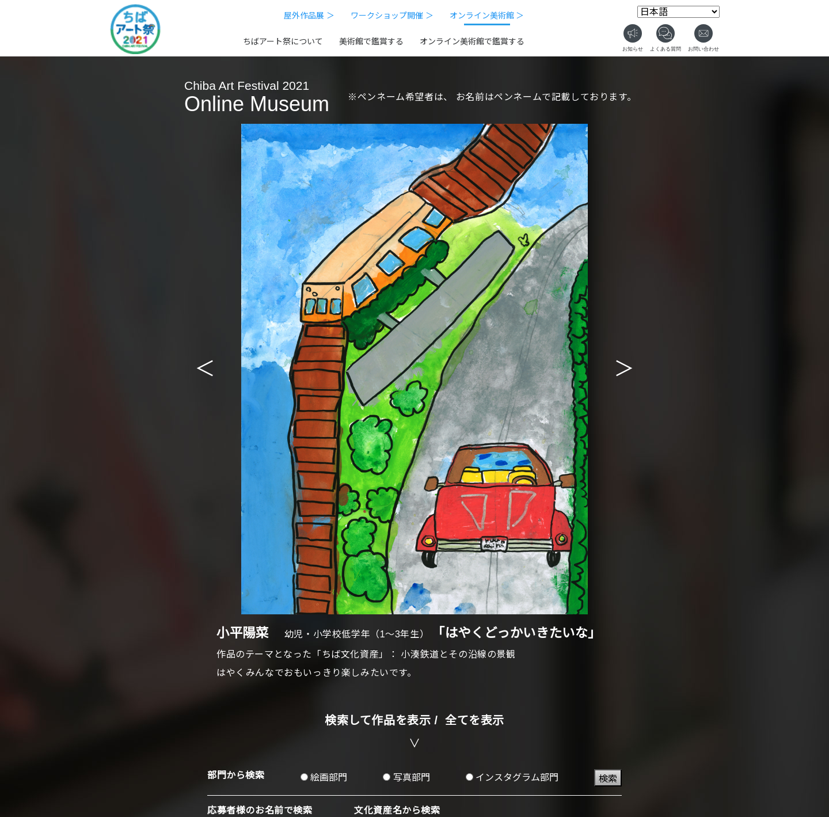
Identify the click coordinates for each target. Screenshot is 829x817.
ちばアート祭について (283, 41)
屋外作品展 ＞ (309, 15)
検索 (608, 779)
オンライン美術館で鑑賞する (472, 41)
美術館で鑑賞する (371, 41)
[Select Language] (678, 12)
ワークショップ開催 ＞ (392, 15)
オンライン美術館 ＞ (487, 15)
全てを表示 (474, 720)
